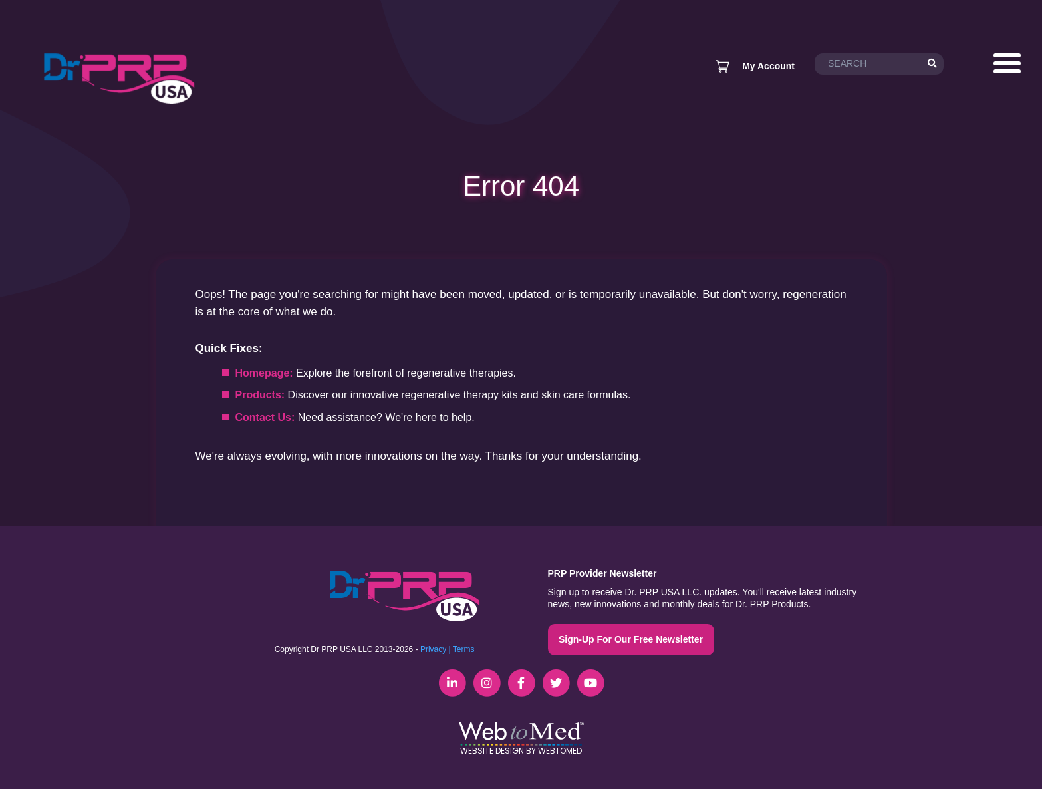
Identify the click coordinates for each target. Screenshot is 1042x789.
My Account (768, 66)
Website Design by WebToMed (521, 750)
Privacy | (435, 649)
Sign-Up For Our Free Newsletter (631, 639)
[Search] (932, 64)
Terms (464, 649)
